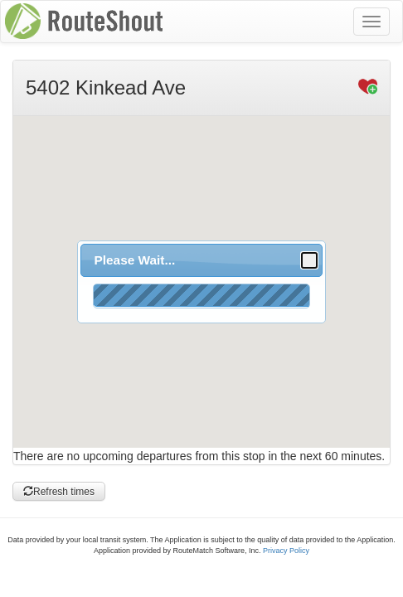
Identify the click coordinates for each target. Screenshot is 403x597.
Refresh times (59, 492)
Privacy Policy (286, 550)
